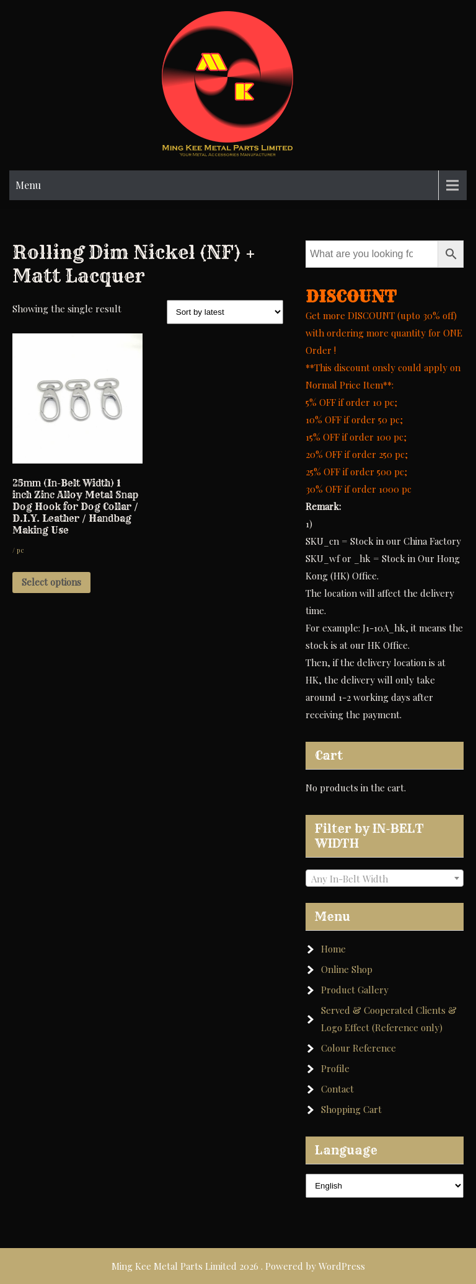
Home (333, 949)
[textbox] (384, 878)
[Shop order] (225, 312)
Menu (28, 184)
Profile (335, 1068)
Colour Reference (358, 1048)
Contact (337, 1089)
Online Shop (346, 969)
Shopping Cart (351, 1109)
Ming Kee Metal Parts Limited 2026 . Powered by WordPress (238, 1266)
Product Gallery (355, 989)
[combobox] (385, 878)
